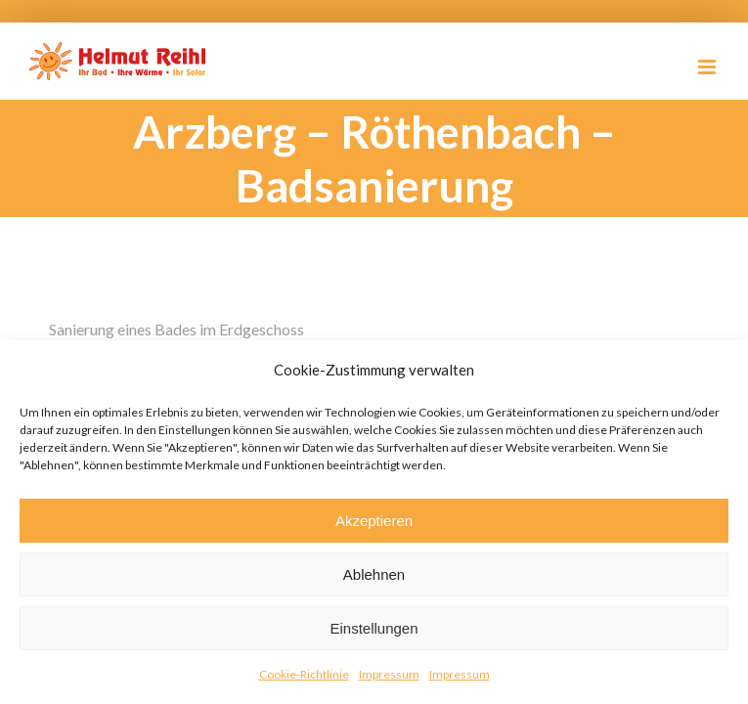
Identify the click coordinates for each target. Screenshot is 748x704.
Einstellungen (374, 628)
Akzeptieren (374, 520)
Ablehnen (374, 574)
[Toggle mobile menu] (708, 67)
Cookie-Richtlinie (304, 674)
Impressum (389, 674)
